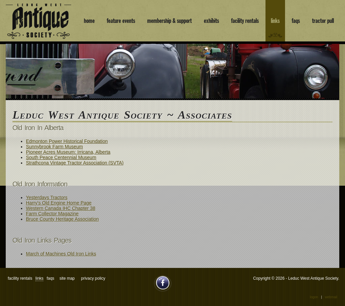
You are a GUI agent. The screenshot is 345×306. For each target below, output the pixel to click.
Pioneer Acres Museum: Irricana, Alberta (68, 152)
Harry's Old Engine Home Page (59, 203)
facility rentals (245, 21)
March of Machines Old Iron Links (61, 253)
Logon (314, 297)
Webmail (331, 297)
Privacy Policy (93, 278)
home (89, 21)
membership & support (169, 21)
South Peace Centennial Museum (61, 157)
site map (66, 278)
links (275, 21)
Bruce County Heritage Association (62, 219)
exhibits (211, 21)
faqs (296, 21)
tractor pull (323, 21)
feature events (121, 21)
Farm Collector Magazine (52, 213)
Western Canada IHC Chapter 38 (60, 208)
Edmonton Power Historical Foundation (67, 141)
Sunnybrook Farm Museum (54, 146)
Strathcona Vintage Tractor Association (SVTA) (75, 162)
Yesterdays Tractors (46, 197)
